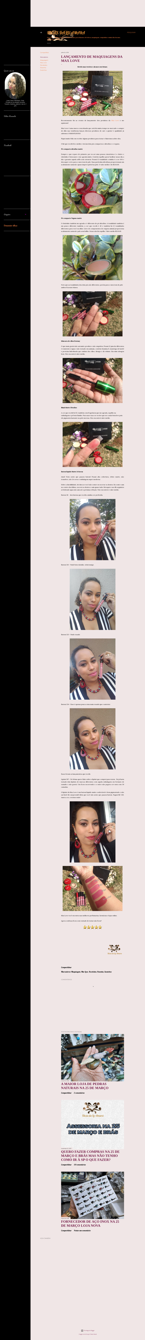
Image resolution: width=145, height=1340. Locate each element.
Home (49, 43)
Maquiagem (89, 43)
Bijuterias (65, 43)
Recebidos (43, 65)
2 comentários (79, 1093)
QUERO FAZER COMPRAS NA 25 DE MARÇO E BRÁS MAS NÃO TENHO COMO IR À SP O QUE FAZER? (90, 1156)
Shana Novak (93, 1334)
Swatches (43, 70)
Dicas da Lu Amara (66, 32)
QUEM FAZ (56, 43)
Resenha (43, 68)
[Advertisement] (72, 13)
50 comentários (80, 1164)
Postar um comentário (82, 1230)
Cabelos (80, 43)
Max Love (43, 63)
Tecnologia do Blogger (88, 1330)
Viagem (73, 43)
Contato (99, 43)
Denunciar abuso (10, 225)
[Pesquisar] (131, 32)
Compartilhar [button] (44, 52)
